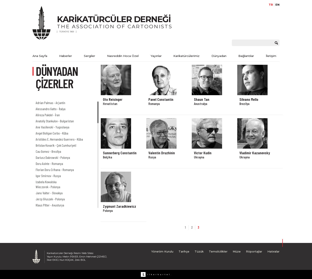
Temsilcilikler (218, 251)
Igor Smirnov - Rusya (48, 176)
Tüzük (199, 251)
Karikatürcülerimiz (186, 56)
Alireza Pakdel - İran (48, 115)
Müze (237, 251)
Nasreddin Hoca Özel (123, 56)
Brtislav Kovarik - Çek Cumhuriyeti (56, 145)
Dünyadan (218, 56)
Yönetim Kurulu (162, 251)
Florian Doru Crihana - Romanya (55, 170)
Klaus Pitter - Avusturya (50, 205)
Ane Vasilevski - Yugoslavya (52, 127)
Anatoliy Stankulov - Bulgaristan (55, 121)
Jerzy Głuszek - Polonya (50, 199)
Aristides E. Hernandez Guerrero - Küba (59, 139)
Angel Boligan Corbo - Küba (52, 133)
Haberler (65, 56)
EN (277, 4)
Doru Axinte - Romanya (49, 163)
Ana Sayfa (39, 56)
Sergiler (89, 56)
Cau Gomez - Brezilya (48, 151)
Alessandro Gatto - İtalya (50, 109)
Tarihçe (184, 251)
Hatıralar (273, 251)
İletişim (271, 56)
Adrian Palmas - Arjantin (50, 103)
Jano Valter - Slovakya (49, 193)
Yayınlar (156, 56)
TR (271, 4)
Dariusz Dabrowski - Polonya (53, 157)
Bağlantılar (246, 56)
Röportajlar (254, 251)
